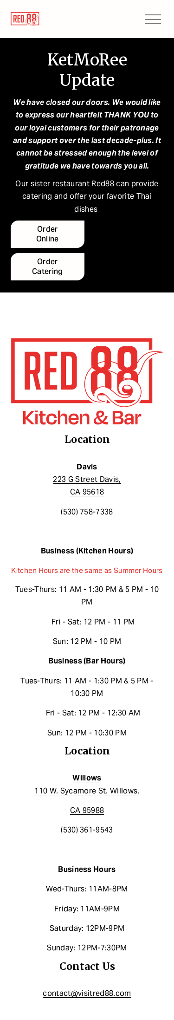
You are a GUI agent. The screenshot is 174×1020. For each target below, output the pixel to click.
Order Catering (47, 266)
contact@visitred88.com (87, 993)
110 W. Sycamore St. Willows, (86, 784)
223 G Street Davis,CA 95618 (87, 479)
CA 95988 (87, 810)
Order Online (47, 234)
